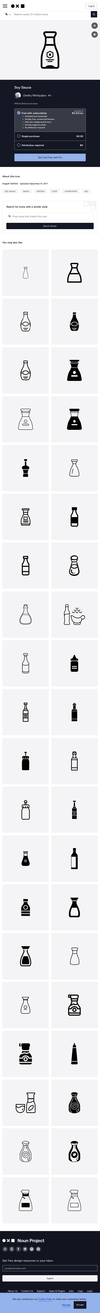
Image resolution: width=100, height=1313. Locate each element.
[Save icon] (94, 25)
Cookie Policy (45, 1299)
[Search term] (52, 14)
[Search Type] (7, 14)
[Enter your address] (50, 1268)
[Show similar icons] (94, 34)
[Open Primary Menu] (5, 6)
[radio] (50, 120)
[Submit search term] (94, 14)
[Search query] (50, 216)
